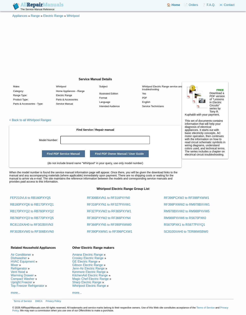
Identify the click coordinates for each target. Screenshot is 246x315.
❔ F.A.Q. (208, 5)
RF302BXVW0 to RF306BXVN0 (32, 231)
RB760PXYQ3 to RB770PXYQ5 (32, 218)
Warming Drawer (22, 275)
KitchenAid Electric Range (90, 275)
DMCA (38, 301)
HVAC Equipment (23, 261)
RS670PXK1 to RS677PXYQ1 (184, 224)
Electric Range (53, 15)
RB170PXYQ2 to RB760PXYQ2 (32, 211)
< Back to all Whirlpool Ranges (30, 120)
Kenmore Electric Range (89, 272)
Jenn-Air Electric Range (88, 268)
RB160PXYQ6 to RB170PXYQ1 (32, 204)
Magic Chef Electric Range (90, 278)
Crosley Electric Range (88, 258)
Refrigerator (19, 268)
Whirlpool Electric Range (89, 285)
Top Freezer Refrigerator (27, 285)
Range (35, 15)
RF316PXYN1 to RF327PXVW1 (109, 204)
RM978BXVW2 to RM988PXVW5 (186, 211)
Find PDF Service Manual (63, 153)
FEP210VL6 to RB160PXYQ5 (30, 197)
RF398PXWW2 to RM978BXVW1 (187, 204)
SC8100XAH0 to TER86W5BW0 (186, 231)
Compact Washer (22, 278)
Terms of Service (22, 301)
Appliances (19, 15)
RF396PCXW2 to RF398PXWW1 (186, 197)
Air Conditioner (21, 254)
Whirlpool (73, 15)
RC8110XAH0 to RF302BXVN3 (31, 224)
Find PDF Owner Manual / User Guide (119, 153)
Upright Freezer (21, 282)
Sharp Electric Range (86, 282)
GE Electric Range (85, 261)
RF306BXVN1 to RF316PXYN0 (108, 197)
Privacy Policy (53, 301)
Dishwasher (19, 258)
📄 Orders (191, 5)
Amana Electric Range (87, 254)
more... (15, 292)
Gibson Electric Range (87, 265)
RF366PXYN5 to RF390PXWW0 (109, 224)
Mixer (14, 265)
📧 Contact (226, 5)
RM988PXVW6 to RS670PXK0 (185, 218)
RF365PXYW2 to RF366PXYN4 (109, 218)
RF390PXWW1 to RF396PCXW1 (109, 231)
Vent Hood (18, 272)
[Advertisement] (123, 47)
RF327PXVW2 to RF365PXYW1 (109, 211)
